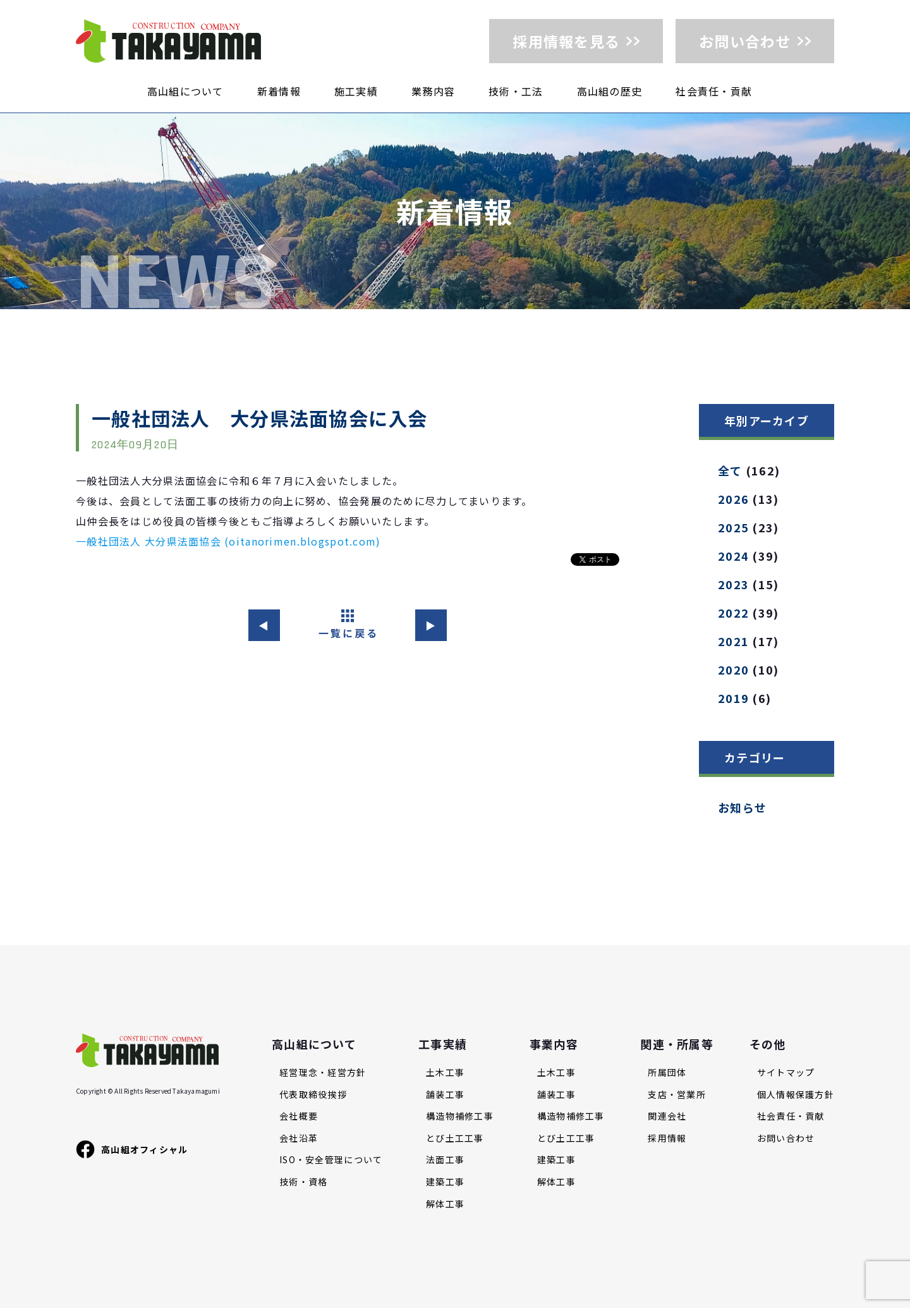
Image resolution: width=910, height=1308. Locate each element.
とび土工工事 (455, 1138)
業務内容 (433, 91)
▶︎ (430, 625)
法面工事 (445, 1160)
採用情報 (667, 1138)
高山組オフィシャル (132, 1149)
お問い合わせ (745, 41)
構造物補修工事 (460, 1116)
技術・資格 (303, 1182)
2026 (733, 499)
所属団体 (667, 1073)
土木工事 (445, 1073)
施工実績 (356, 91)
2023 (733, 584)
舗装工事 (445, 1095)
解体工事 (445, 1204)
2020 (733, 669)
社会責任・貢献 (714, 91)
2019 (733, 698)
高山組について (185, 91)
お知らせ (742, 807)
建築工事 (445, 1182)
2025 (733, 527)
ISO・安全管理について (330, 1160)
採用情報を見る (566, 41)
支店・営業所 (677, 1095)
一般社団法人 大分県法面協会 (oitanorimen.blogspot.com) (228, 541)
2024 (733, 555)
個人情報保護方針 (795, 1095)
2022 (733, 612)
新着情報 (279, 91)
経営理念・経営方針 (323, 1073)
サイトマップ (786, 1073)
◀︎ (263, 625)
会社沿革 (298, 1138)
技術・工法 (515, 91)
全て (730, 470)
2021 (733, 641)
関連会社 (667, 1116)
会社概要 (298, 1116)
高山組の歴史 (610, 91)
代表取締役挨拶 (313, 1095)
